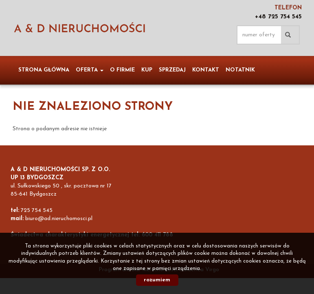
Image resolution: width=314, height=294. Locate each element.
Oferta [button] (89, 70)
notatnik (240, 70)
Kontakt (205, 70)
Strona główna (43, 70)
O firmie (122, 70)
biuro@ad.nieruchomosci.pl (58, 219)
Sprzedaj (172, 70)
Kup (146, 70)
